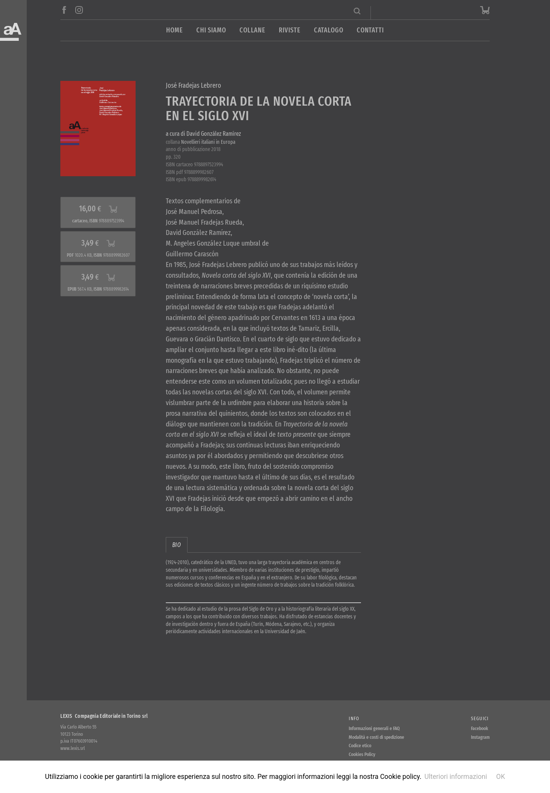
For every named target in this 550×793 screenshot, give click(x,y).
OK (500, 776)
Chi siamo (211, 30)
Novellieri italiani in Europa (208, 142)
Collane (252, 30)
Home (174, 30)
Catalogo (328, 30)
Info (354, 718)
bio (176, 545)
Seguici (480, 718)
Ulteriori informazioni (455, 776)
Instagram (480, 737)
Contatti (370, 30)
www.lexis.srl (72, 748)
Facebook (479, 728)
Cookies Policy (362, 754)
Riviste (289, 30)
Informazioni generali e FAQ (374, 728)
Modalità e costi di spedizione (376, 737)
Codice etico (360, 745)
